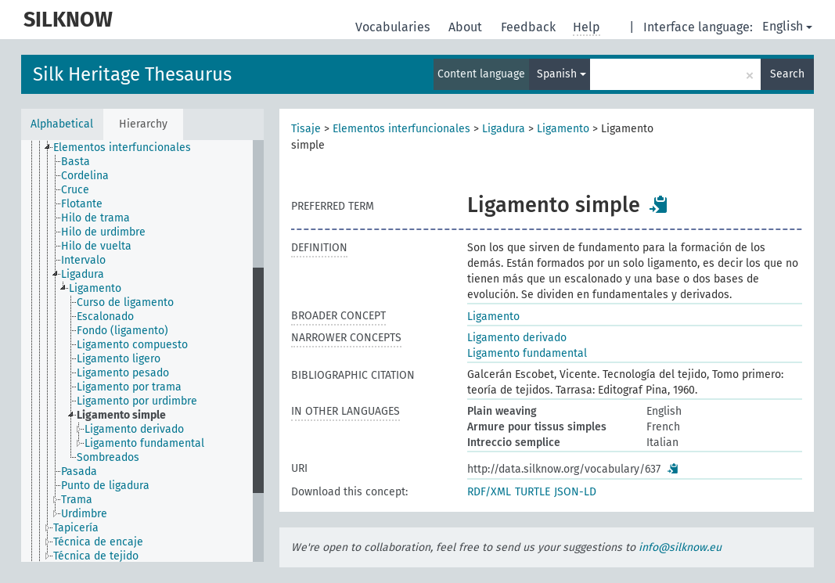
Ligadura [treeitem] (82, 274)
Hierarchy (143, 124)
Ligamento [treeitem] (95, 288)
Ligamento (563, 128)
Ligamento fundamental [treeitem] (144, 443)
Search (787, 74)
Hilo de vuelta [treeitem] (96, 246)
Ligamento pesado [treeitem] (123, 373)
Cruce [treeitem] (75, 189)
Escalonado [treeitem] (105, 316)
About (466, 27)
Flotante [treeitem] (82, 204)
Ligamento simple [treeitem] (121, 415)
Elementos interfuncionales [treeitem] (122, 147)
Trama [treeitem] (76, 499)
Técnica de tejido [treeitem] (96, 556)
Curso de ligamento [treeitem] (125, 302)
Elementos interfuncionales (401, 128)
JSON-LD (575, 491)
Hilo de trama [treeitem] (95, 218)
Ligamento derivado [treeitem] (134, 429)
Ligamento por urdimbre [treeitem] (137, 401)
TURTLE (532, 491)
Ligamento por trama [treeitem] (129, 387)
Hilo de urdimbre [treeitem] (103, 232)
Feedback (530, 27)
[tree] (142, 351)
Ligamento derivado (517, 337)
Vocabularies (394, 27)
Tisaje (306, 128)
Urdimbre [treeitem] (84, 513)
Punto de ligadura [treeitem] (105, 485)
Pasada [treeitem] (79, 471)
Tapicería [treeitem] (76, 527)
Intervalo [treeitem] (83, 260)
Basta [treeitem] (75, 161)
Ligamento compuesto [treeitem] (132, 344)
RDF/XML (489, 491)
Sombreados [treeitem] (108, 457)
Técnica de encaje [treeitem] (98, 542)
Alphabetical (62, 124)
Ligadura (503, 128)
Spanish (561, 74)
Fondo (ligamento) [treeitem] (122, 330)
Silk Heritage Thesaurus (132, 74)
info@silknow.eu (680, 547)
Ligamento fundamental (527, 353)
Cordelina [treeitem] (85, 175)
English (787, 26)
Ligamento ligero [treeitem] (118, 358)
